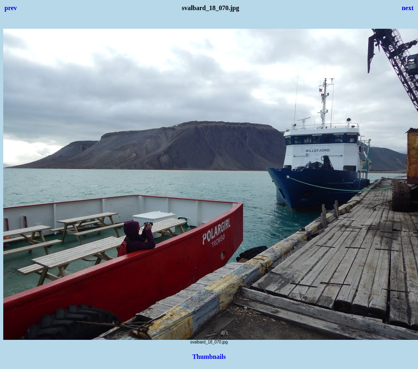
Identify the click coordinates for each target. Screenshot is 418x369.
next (408, 7)
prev (10, 7)
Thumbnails (209, 356)
